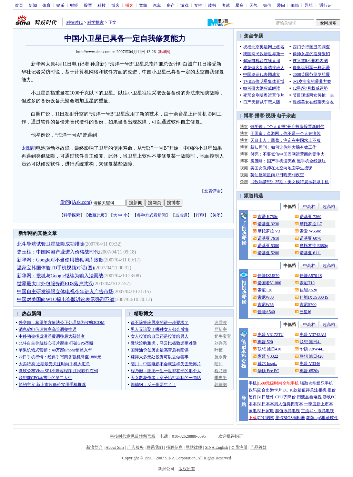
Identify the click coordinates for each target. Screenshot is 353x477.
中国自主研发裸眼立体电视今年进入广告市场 (65, 291)
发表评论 (212, 191)
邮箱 (295, 5)
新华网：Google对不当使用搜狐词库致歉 (60, 259)
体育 (46, 5)
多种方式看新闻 (151, 215)
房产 (171, 5)
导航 (308, 5)
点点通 (181, 215)
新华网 (164, 51)
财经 (74, 5)
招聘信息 (174, 447)
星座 (239, 5)
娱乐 (60, 5)
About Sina (114, 447)
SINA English (216, 447)
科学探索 (95, 22)
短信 (267, 5)
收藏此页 (96, 215)
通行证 (325, 5)
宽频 (143, 5)
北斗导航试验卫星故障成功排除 (50, 244)
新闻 (33, 5)
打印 (200, 215)
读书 (212, 5)
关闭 (216, 215)
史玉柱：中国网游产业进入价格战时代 (58, 252)
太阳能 (28, 148)
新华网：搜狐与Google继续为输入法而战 (60, 275)
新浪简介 (94, 447)
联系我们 (155, 447)
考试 (226, 5)
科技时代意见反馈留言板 (132, 436)
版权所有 (187, 468)
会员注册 (239, 447)
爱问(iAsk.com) (76, 202)
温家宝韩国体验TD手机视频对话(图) (55, 267)
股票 (88, 5)
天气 (253, 5)
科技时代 (74, 22)
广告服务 (135, 447)
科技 (102, 5)
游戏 (184, 5)
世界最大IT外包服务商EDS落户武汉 (55, 283)
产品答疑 (258, 447)
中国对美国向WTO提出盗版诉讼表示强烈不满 (66, 299)
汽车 (157, 5)
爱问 (281, 5)
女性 (198, 5)
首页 (19, 5)
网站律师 (193, 447)
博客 (115, 5)
